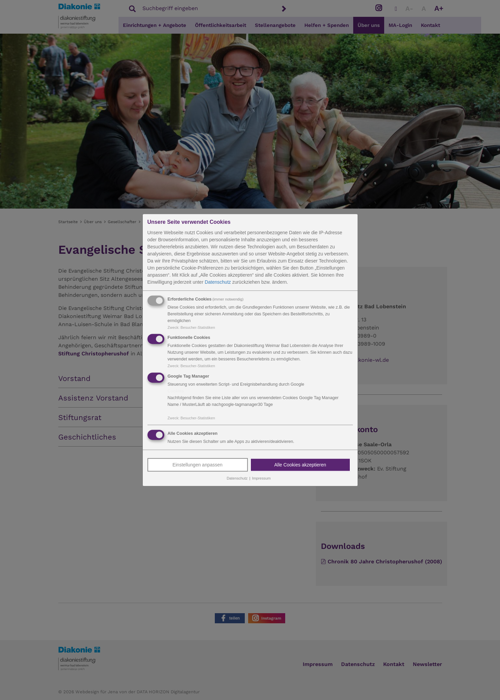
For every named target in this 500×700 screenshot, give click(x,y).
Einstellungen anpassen (197, 464)
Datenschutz (218, 282)
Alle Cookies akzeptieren (300, 464)
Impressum (261, 478)
